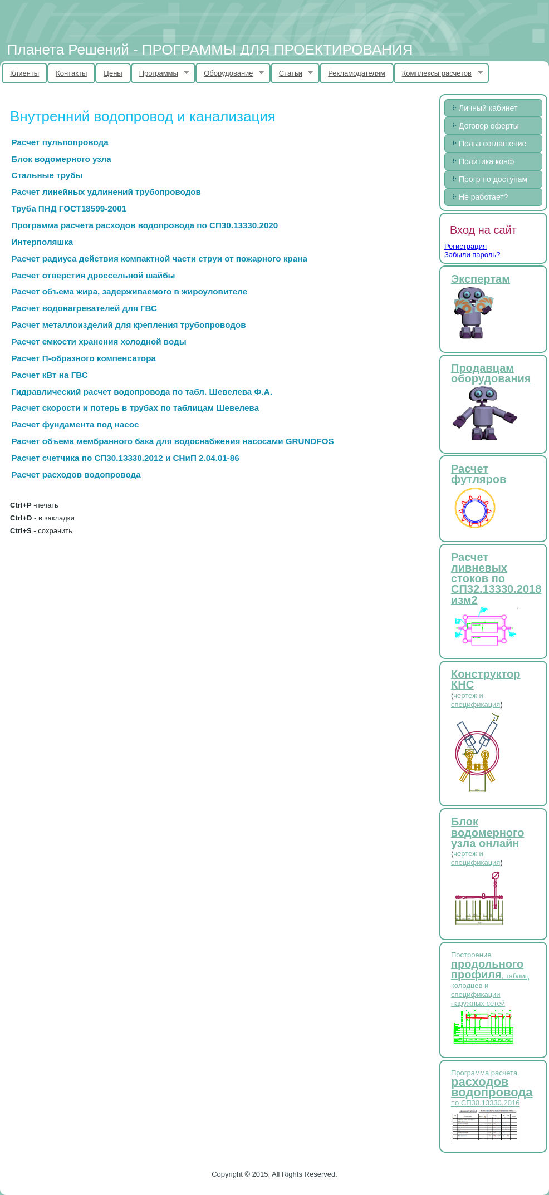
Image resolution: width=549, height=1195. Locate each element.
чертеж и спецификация (475, 700)
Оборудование (229, 73)
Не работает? (483, 197)
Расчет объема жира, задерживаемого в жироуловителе (130, 291)
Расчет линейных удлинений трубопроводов (106, 191)
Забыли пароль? (472, 254)
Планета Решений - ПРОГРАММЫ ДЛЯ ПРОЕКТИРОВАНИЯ (210, 49)
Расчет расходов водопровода (76, 474)
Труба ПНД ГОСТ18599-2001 (69, 208)
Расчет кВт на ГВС (50, 375)
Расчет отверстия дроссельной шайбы (93, 275)
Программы (160, 73)
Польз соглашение (492, 143)
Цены (113, 73)
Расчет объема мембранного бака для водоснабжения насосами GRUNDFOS (173, 441)
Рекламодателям (356, 73)
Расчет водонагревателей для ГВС (84, 308)
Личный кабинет (488, 108)
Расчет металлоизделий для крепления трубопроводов (129, 325)
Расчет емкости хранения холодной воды (99, 341)
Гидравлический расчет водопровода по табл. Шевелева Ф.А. (142, 391)
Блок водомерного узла (61, 159)
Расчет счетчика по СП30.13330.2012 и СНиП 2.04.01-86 (125, 458)
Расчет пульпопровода (60, 142)
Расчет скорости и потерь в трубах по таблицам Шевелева (135, 407)
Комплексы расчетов (438, 73)
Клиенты (24, 73)
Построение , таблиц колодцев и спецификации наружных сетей (490, 979)
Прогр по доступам (493, 179)
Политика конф (486, 161)
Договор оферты (489, 125)
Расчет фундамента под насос (75, 424)
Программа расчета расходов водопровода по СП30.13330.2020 (145, 225)
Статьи (292, 73)
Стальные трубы (47, 175)
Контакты (71, 73)
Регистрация (465, 246)
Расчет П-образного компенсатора (84, 358)
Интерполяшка (42, 242)
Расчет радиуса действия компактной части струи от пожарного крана (159, 258)
